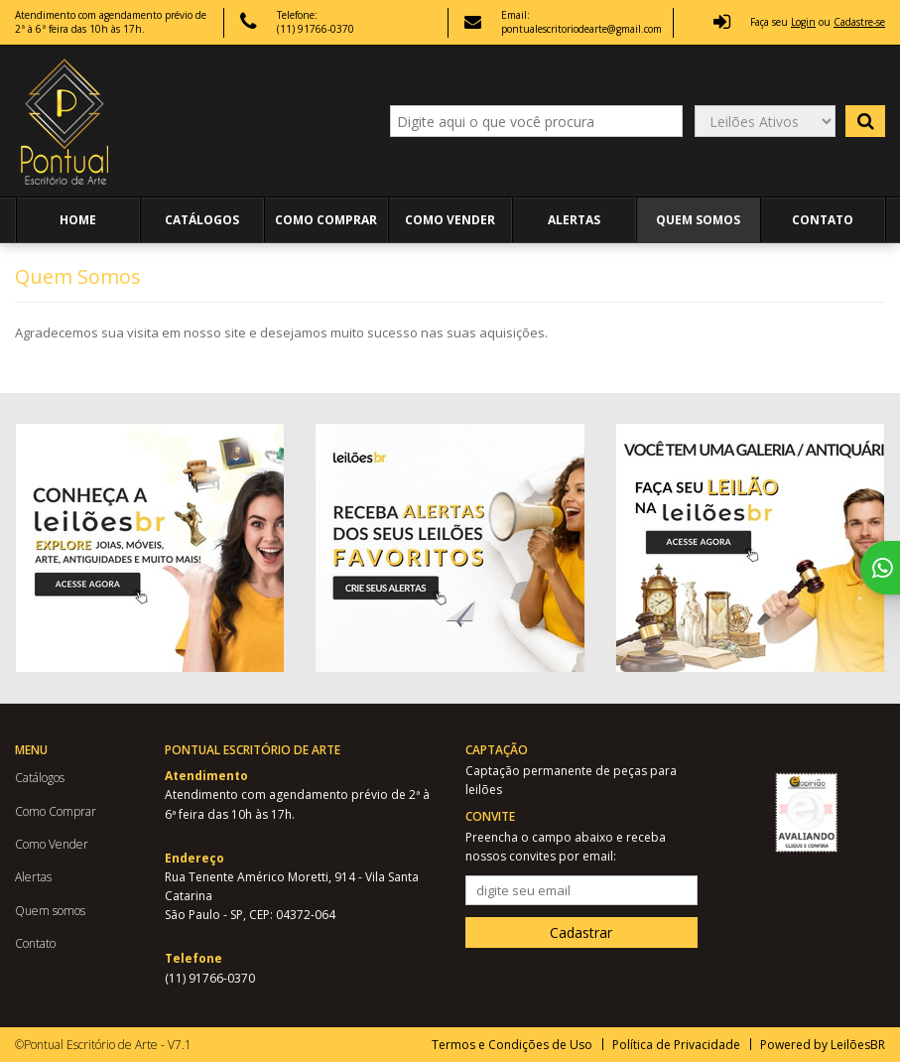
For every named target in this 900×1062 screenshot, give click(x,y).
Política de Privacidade (676, 1044)
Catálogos (202, 219)
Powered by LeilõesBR (822, 1044)
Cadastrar (581, 932)
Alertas (574, 219)
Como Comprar (326, 219)
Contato (822, 219)
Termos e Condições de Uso (512, 1044)
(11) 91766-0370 (315, 29)
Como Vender (450, 219)
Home (78, 219)
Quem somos (698, 219)
